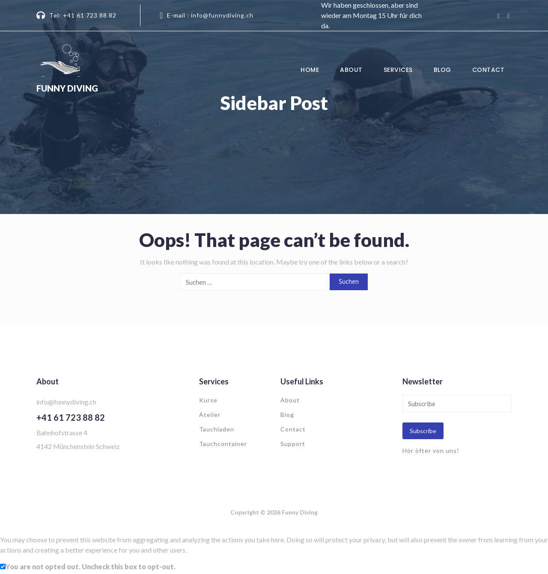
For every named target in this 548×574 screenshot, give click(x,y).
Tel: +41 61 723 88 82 (82, 15)
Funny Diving (67, 88)
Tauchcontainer (223, 443)
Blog (442, 69)
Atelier (209, 414)
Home (310, 69)
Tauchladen (216, 429)
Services (398, 69)
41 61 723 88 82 (73, 417)
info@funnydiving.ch (66, 402)
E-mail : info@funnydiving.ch (210, 15)
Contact (488, 69)
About (351, 69)
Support (292, 443)
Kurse (208, 400)
